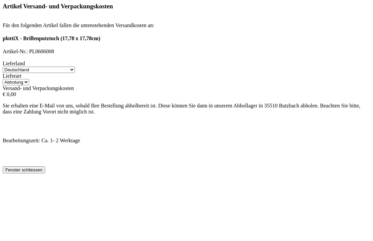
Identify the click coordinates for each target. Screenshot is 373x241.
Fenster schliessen (23, 169)
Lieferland (14, 63)
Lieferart (12, 76)
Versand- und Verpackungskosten (38, 88)
